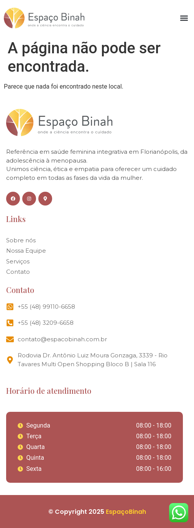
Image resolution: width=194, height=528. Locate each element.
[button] (184, 18)
